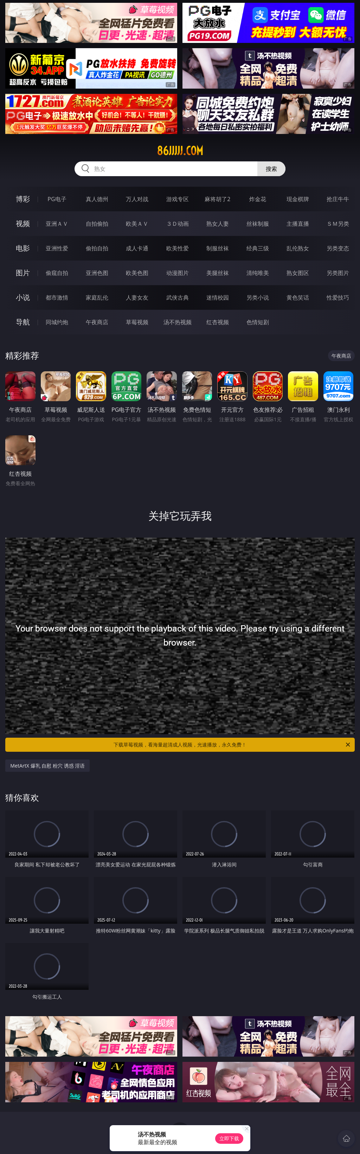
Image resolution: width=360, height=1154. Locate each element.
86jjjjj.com (180, 151)
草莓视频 (137, 322)
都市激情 (57, 297)
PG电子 (56, 199)
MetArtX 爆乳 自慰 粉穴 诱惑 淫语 (47, 765)
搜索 (271, 169)
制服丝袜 (217, 248)
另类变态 (338, 248)
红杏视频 (217, 322)
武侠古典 (177, 297)
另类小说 (257, 297)
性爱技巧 (338, 297)
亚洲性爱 (57, 248)
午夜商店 (97, 322)
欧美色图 (137, 273)
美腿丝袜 (217, 273)
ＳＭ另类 (338, 223)
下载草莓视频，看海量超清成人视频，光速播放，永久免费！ (232, 745)
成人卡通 (137, 248)
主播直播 (298, 223)
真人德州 (97, 199)
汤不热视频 (177, 322)
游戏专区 (177, 199)
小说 (23, 297)
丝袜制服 (257, 223)
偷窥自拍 (57, 273)
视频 (23, 223)
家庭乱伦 (97, 297)
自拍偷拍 (97, 223)
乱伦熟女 (298, 248)
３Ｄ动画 (177, 223)
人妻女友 (137, 297)
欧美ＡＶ (137, 223)
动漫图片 (177, 273)
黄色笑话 (298, 297)
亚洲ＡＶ (57, 223)
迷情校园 (217, 297)
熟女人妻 (217, 223)
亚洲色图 (97, 273)
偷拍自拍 (97, 248)
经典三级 (257, 248)
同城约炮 (57, 322)
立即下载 (229, 1138)
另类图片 (338, 273)
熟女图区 (298, 273)
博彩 (23, 199)
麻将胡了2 (217, 199)
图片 (23, 272)
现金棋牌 (298, 199)
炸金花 (257, 199)
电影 (23, 248)
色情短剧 (257, 322)
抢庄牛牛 (338, 199)
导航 (23, 322)
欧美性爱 (177, 248)
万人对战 (137, 199)
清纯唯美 (257, 273)
